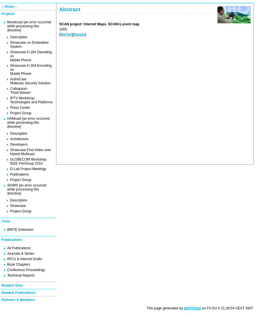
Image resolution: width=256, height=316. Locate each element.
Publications (19, 174)
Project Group (20, 113)
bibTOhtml (192, 308)
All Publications (18, 248)
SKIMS (12, 185)
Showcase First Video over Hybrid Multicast (30, 152)
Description (18, 37)
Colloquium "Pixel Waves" (20, 91)
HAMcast (14, 119)
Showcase (18, 206)
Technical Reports (21, 275)
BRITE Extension (20, 230)
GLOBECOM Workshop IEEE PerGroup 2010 (28, 161)
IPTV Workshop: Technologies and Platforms (31, 100)
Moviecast (15, 22)
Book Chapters (18, 264)
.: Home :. (9, 7)
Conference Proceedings (26, 270)
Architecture (19, 139)
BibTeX (66, 35)
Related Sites (12, 285)
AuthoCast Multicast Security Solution (30, 81)
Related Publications (18, 293)
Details (79, 35)
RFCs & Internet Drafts (24, 259)
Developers (19, 144)
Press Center (20, 108)
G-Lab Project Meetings (28, 169)
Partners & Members (18, 300)
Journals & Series (20, 254)
